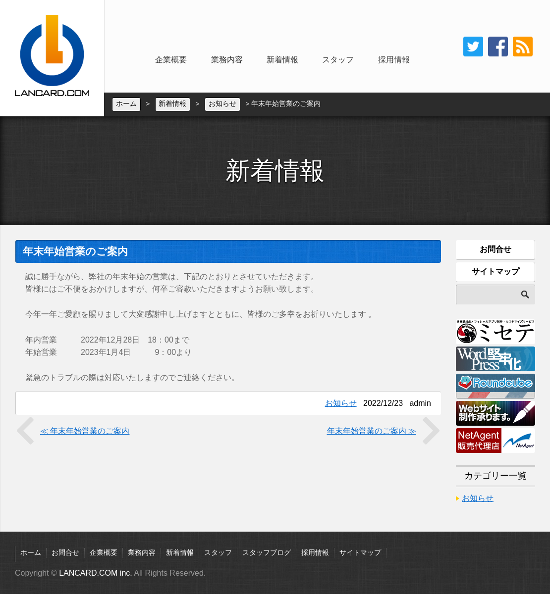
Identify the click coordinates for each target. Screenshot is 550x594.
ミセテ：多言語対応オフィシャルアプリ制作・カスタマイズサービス (495, 331)
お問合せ (495, 249)
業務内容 (227, 59)
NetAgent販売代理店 (495, 440)
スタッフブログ (266, 552)
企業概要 (171, 59)
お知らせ (222, 104)
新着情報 (282, 59)
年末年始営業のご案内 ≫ (371, 431)
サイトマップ (495, 271)
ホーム (126, 104)
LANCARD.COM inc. (95, 573)
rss (523, 46)
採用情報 (394, 59)
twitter (473, 46)
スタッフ (338, 59)
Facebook (498, 46)
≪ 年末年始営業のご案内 (84, 431)
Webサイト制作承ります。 (495, 413)
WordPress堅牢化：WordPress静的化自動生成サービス (495, 358)
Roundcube (495, 386)
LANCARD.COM (52, 58)
